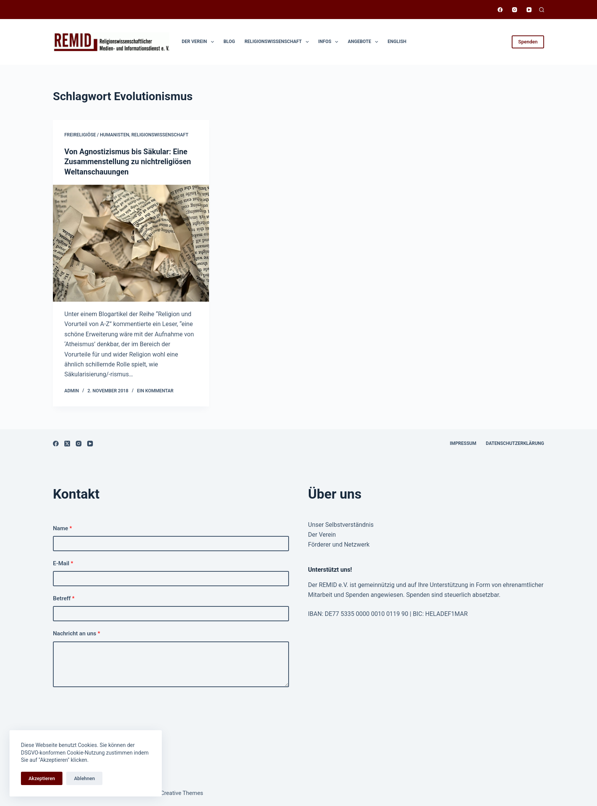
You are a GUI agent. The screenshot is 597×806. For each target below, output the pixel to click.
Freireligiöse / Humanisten (96, 135)
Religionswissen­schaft (278, 41)
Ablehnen (84, 778)
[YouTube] (529, 9)
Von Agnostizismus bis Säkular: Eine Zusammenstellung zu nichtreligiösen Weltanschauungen (128, 161)
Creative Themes (182, 792)
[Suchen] (541, 9)
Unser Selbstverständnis (341, 524)
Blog (229, 41)
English (397, 41)
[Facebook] (500, 9)
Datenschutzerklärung (515, 442)
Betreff (64, 598)
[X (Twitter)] (67, 443)
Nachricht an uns (76, 633)
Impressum (463, 442)
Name (62, 527)
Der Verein (199, 41)
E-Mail (63, 562)
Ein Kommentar (155, 390)
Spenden (528, 42)
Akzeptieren (42, 778)
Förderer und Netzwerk (339, 544)
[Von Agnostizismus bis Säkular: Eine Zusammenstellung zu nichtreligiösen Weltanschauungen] (131, 242)
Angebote (364, 41)
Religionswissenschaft (159, 135)
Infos (330, 41)
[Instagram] (514, 9)
